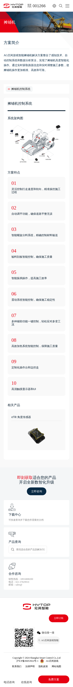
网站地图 (56, 666)
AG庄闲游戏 (52, 661)
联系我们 (16, 666)
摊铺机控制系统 (20, 88)
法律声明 (30, 666)
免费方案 (53, 679)
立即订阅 (58, 618)
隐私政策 (43, 666)
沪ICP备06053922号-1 (27, 661)
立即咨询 (36, 491)
